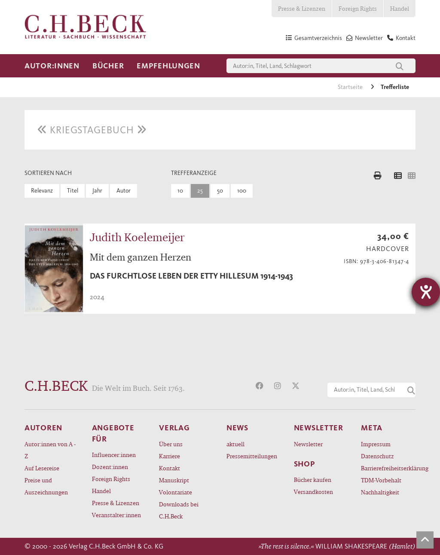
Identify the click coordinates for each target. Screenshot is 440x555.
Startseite (351, 87)
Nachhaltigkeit (380, 492)
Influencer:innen (114, 454)
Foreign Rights (358, 8)
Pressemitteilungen (251, 456)
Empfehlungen (168, 66)
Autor (123, 190)
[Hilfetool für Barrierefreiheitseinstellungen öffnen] (426, 292)
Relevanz (42, 190)
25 (200, 190)
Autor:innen (51, 66)
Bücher (108, 66)
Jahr (97, 190)
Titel (72, 190)
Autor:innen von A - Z (50, 450)
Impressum (376, 444)
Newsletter (308, 444)
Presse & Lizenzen (301, 8)
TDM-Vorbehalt (381, 480)
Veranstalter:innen (116, 514)
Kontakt (169, 468)
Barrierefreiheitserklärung (388, 468)
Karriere (169, 456)
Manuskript (174, 480)
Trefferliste (395, 87)
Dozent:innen (110, 466)
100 (241, 190)
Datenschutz (377, 456)
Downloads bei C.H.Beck (179, 510)
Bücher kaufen (312, 479)
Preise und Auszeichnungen (46, 486)
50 (220, 190)
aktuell (235, 444)
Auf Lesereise (41, 468)
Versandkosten (313, 491)
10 (180, 190)
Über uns (171, 444)
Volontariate (175, 492)
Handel (399, 8)
